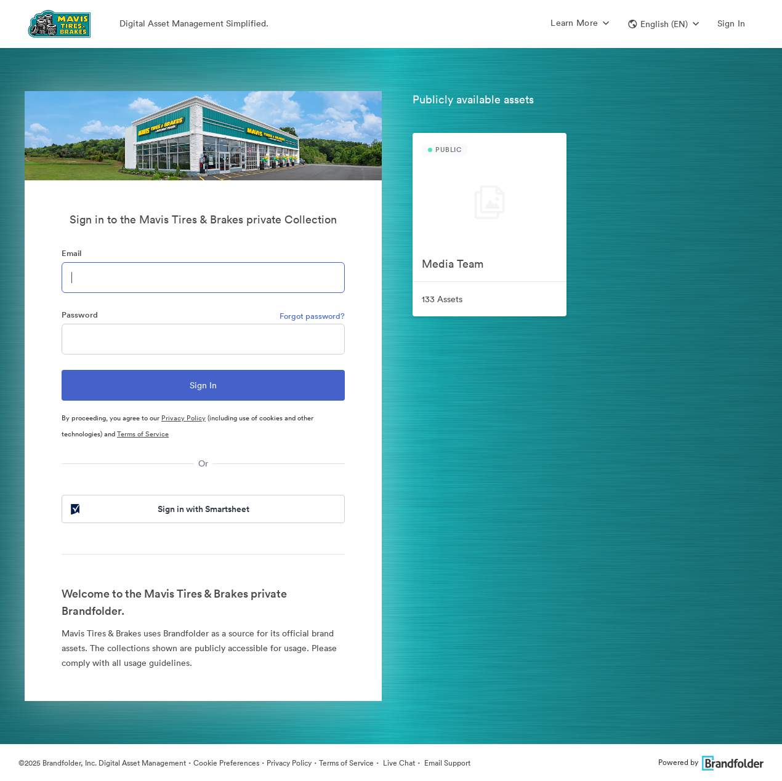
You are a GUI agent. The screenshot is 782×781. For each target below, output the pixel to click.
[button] (663, 24)
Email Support (446, 763)
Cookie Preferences (226, 763)
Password (80, 315)
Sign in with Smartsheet (158, 509)
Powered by (711, 762)
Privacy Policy (183, 418)
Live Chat (398, 763)
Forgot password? (312, 316)
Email (71, 253)
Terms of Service (143, 434)
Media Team (452, 264)
